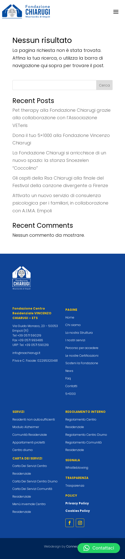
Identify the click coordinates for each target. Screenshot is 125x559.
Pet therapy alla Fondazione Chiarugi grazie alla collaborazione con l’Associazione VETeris (61, 117)
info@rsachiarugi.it (26, 353)
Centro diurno (22, 450)
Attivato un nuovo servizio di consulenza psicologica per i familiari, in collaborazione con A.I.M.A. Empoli (60, 203)
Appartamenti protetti (28, 442)
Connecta (73, 546)
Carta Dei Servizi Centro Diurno (35, 481)
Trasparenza (74, 485)
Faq (68, 378)
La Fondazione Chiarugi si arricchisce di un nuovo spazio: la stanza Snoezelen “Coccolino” (59, 160)
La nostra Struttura (79, 333)
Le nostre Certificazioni (81, 355)
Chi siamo (73, 325)
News (69, 371)
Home (69, 317)
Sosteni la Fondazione (81, 363)
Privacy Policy (77, 503)
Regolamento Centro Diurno (86, 435)
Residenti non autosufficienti (33, 419)
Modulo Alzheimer (25, 427)
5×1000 (70, 394)
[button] (99, 548)
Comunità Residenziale (29, 435)
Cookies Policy (77, 511)
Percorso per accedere (81, 348)
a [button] (116, 12)
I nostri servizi (75, 340)
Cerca (104, 85)
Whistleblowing (76, 467)
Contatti (71, 386)
